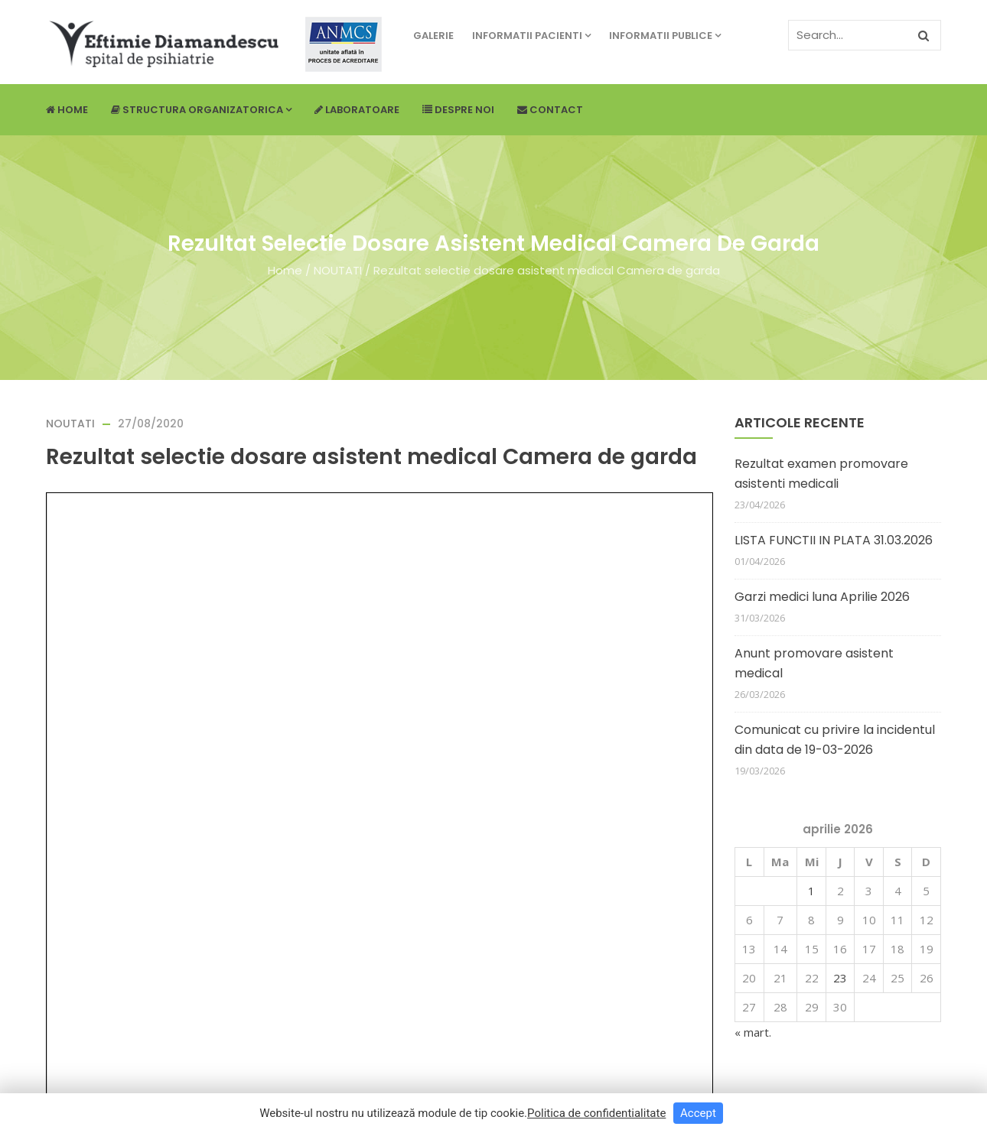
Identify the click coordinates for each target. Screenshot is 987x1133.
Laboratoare (356, 109)
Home (67, 109)
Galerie (433, 35)
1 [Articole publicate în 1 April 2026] (811, 890)
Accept (698, 1113)
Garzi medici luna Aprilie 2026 (822, 596)
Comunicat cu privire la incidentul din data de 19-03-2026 (835, 739)
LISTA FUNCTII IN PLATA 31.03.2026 (834, 540)
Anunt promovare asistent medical (814, 663)
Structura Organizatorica (201, 109)
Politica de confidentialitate (596, 1113)
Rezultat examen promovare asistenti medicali (821, 473)
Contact (550, 109)
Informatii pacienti (531, 35)
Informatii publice (665, 35)
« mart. (753, 1032)
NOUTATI (338, 270)
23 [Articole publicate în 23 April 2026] (840, 977)
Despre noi (458, 109)
